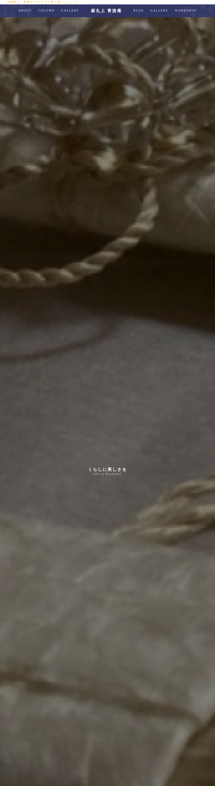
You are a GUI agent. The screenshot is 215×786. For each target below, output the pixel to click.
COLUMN (46, 10)
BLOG (138, 10)
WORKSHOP (186, 10)
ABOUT (25, 10)
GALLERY (70, 10)
